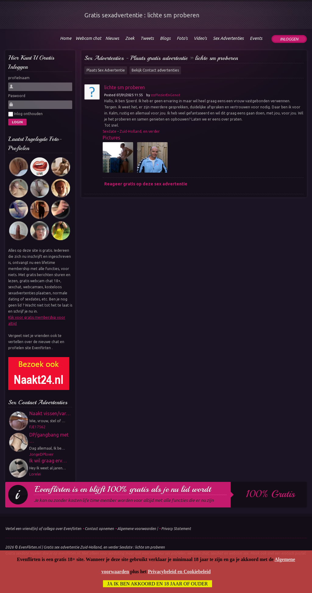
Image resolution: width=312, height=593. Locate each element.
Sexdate (109, 131)
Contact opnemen (99, 529)
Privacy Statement (176, 529)
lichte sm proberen (216, 58)
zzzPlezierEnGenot (165, 95)
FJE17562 (37, 427)
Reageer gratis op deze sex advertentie (145, 183)
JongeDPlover (41, 454)
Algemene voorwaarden (136, 529)
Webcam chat (88, 38)
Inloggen (289, 39)
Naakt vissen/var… (50, 413)
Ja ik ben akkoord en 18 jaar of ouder (157, 583)
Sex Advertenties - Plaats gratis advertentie (136, 58)
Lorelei (35, 474)
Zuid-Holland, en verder (139, 131)
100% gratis (270, 494)
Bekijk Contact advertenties (155, 70)
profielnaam (19, 78)
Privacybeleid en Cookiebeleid (179, 571)
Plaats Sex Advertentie (106, 70)
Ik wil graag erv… (48, 460)
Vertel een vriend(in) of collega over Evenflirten (43, 529)
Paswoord (16, 96)
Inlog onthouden (25, 114)
